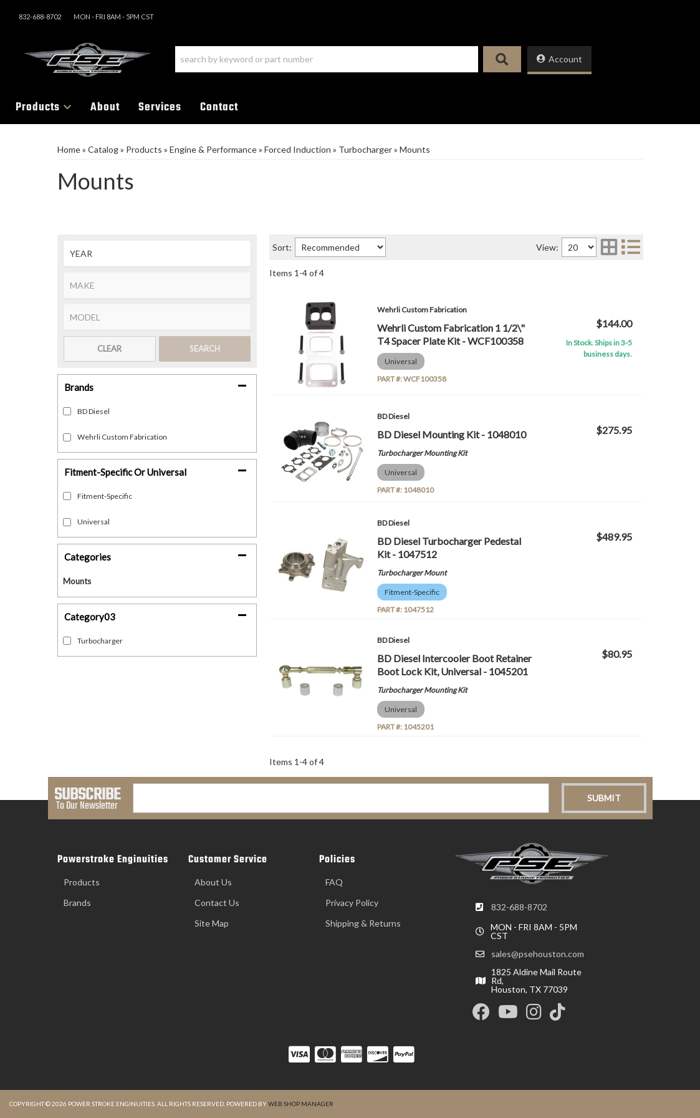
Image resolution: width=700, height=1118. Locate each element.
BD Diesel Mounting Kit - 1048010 (451, 434)
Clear (109, 349)
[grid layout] (609, 247)
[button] (348, 59)
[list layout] (630, 247)
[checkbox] (67, 496)
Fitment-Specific (104, 496)
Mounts (77, 581)
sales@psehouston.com (537, 954)
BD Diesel (93, 411)
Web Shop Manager (300, 1103)
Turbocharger (100, 640)
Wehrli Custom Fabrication (122, 436)
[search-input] (326, 59)
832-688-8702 (519, 907)
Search (204, 349)
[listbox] (157, 253)
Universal (93, 521)
